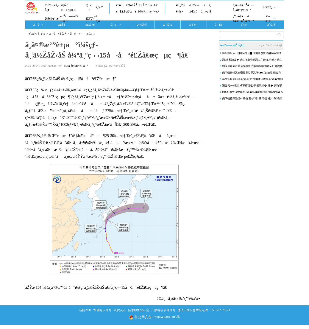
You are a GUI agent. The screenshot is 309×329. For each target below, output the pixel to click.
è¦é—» (89, 7)
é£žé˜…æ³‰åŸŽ (126, 5)
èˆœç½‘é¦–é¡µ (36, 33)
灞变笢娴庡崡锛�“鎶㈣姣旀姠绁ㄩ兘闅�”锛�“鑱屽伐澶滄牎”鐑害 (252, 80)
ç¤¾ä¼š (142, 24)
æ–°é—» (38, 24)
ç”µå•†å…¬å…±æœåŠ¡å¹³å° (243, 19)
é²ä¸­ (207, 5)
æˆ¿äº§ (180, 5)
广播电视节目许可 (163, 310)
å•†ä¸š (193, 11)
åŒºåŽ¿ (268, 7)
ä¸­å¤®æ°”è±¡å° (78, 65)
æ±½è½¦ (194, 5)
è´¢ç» (180, 11)
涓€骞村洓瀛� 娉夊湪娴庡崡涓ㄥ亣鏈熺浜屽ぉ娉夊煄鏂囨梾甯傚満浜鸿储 (252, 60)
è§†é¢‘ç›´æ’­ (52, 18)
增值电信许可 (102, 310)
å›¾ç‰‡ (142, 11)
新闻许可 (85, 310)
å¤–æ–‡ (267, 19)
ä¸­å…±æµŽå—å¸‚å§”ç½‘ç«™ (243, 7)
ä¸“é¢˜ (99, 7)
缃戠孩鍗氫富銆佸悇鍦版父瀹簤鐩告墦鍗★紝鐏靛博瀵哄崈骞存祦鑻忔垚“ (252, 67)
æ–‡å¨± (167, 24)
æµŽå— (64, 24)
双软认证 (120, 310)
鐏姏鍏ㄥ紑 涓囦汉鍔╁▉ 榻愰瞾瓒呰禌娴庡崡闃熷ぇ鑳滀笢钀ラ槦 (251, 54)
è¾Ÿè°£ (144, 5)
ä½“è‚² (193, 24)
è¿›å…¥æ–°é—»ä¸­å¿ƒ (270, 45)
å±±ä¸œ (97, 19)
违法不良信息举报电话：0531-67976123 (204, 310)
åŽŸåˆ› (90, 18)
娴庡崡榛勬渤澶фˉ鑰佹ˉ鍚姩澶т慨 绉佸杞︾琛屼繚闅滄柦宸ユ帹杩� (252, 99)
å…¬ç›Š (206, 11)
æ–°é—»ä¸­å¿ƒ (52, 7)
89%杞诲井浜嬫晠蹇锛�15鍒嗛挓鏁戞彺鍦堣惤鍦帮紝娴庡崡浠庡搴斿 (252, 92)
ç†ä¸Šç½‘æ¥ (126, 11)
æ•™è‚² (154, 11)
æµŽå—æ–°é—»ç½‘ (68, 19)
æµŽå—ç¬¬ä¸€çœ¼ (68, 7)
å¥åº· (154, 5)
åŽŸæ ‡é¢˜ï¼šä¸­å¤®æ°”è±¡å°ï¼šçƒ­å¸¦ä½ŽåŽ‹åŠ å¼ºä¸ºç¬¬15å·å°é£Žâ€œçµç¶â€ (97, 287)
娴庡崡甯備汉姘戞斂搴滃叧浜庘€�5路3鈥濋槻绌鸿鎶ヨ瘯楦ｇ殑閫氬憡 (251, 73)
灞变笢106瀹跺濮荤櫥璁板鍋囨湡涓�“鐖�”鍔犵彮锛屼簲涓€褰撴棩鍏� (252, 86)
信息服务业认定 (138, 310)
